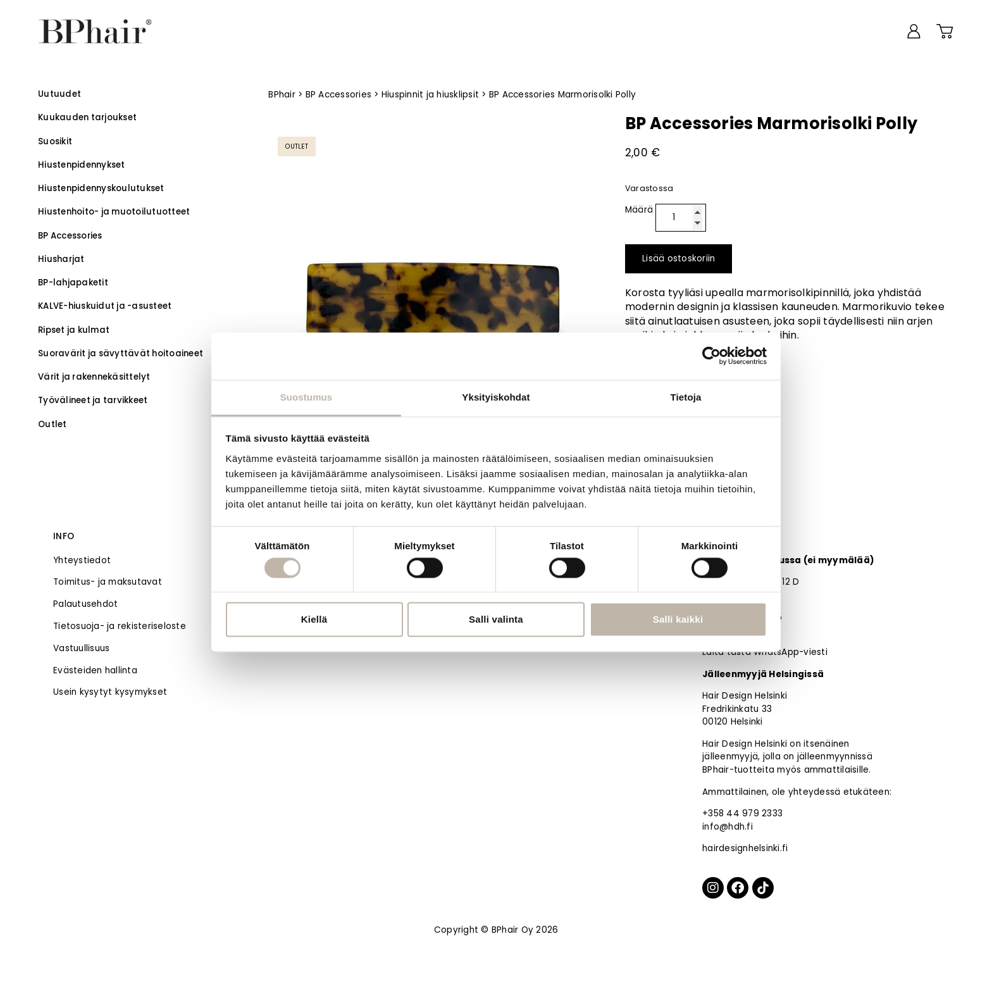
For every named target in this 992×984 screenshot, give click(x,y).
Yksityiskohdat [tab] (496, 397)
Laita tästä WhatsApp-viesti (765, 652)
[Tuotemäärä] (680, 218)
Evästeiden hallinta (95, 670)
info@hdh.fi (727, 827)
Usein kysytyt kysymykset (110, 692)
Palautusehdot (85, 604)
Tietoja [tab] (686, 397)
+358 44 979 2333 (742, 813)
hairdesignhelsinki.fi (745, 848)
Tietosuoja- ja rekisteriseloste (119, 626)
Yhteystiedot (82, 560)
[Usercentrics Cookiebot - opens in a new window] (711, 355)
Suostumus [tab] (306, 397)
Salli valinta (496, 619)
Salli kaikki (678, 619)
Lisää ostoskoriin (678, 258)
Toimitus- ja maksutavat (107, 582)
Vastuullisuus (81, 648)
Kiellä (314, 619)
